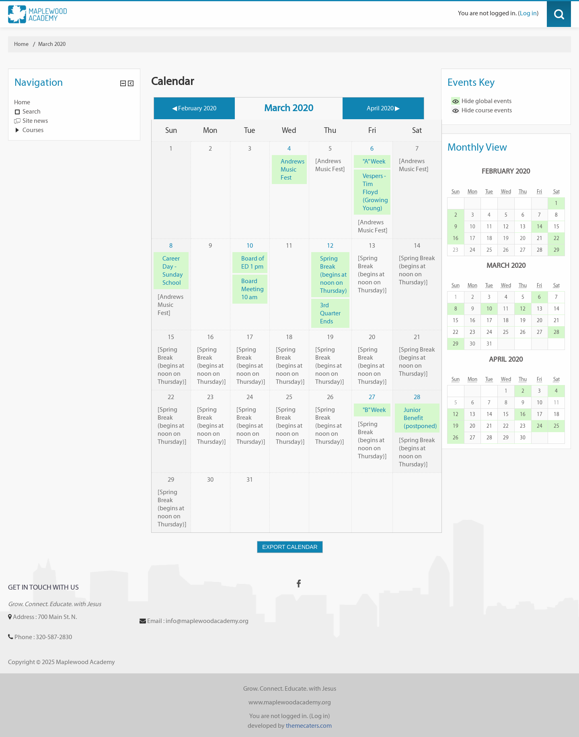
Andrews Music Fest (292, 169)
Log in (528, 13)
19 (523, 320)
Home (22, 102)
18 (506, 320)
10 (249, 245)
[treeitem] (74, 102)
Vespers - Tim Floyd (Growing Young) (375, 192)
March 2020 (52, 44)
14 (539, 227)
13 (523, 227)
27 (372, 397)
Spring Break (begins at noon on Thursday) (333, 274)
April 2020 (506, 359)
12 (330, 245)
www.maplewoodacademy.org (289, 702)
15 (556, 227)
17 (489, 320)
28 (417, 397)
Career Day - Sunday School (172, 270)
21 (539, 238)
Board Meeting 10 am (252, 289)
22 (556, 238)
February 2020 (506, 171)
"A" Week (374, 161)
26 (523, 332)
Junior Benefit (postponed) (420, 418)
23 (472, 332)
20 (539, 320)
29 (556, 250)
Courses (33, 130)
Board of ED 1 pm (252, 262)
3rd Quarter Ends (330, 313)
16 (455, 238)
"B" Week (374, 410)
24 (489, 332)
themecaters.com (309, 725)
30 (523, 438)
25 (506, 332)
